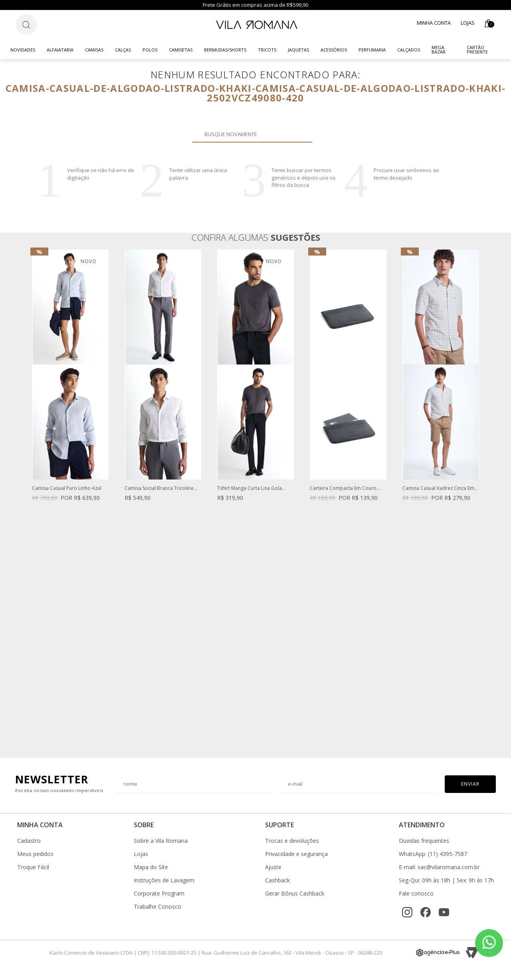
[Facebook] (425, 912)
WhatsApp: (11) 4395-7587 (433, 854)
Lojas (468, 22)
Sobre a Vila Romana (161, 841)
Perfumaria (372, 50)
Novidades (22, 50)
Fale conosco (416, 893)
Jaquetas (298, 50)
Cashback (277, 880)
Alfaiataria (60, 50)
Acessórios (334, 50)
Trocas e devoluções (292, 841)
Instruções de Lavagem (164, 880)
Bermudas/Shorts (225, 50)
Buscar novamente (301, 134)
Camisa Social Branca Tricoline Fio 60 (159, 488)
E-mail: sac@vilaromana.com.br (439, 867)
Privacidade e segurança (296, 854)
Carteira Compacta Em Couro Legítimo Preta (343, 488)
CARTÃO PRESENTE (477, 49)
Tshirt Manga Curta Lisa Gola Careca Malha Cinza (249, 488)
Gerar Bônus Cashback (294, 893)
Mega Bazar (439, 49)
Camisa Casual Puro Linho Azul (66, 488)
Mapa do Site (151, 867)
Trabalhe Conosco (157, 907)
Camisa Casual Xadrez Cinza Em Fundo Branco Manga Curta (438, 488)
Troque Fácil (33, 867)
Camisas (94, 50)
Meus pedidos (35, 854)
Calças (123, 50)
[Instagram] (407, 912)
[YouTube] (444, 912)
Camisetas (180, 50)
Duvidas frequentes (424, 841)
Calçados (408, 50)
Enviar (470, 784)
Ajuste (273, 867)
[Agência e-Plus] (438, 952)
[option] (70, 383)
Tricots (267, 50)
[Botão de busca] (26, 24)
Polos (150, 50)
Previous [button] (31, 499)
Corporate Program (159, 893)
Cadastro (29, 841)
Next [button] (479, 499)
